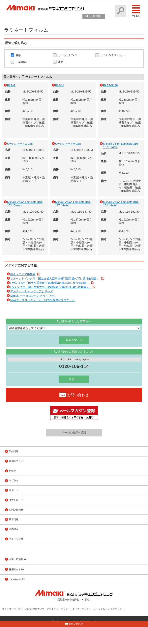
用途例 (12, 470)
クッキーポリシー (81, 609)
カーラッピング (68, 55)
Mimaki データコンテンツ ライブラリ (33, 295)
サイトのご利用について (31, 609)
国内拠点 (13, 529)
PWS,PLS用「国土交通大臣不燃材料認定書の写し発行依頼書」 (49, 282)
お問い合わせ (16, 509)
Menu (136, 10)
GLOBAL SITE (93, 16)
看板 (18, 55)
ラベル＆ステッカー (113, 55)
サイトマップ (9, 609)
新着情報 (13, 519)
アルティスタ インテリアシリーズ (31, 291)
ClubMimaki (15, 579)
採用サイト (15, 569)
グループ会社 (16, 538)
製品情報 (13, 451)
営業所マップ (74, 340)
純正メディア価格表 (22, 274)
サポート (74, 379)
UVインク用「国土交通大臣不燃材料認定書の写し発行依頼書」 (50, 287)
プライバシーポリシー (58, 609)
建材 (61, 62)
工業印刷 (21, 62)
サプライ (13, 480)
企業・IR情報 (16, 559)
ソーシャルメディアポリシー (108, 609)
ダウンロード (16, 500)
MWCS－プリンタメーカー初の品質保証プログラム (42, 300)
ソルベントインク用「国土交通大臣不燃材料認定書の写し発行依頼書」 (54, 278)
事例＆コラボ (16, 461)
